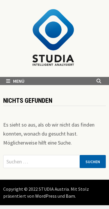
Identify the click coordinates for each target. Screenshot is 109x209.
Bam (70, 196)
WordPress (46, 196)
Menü (15, 81)
